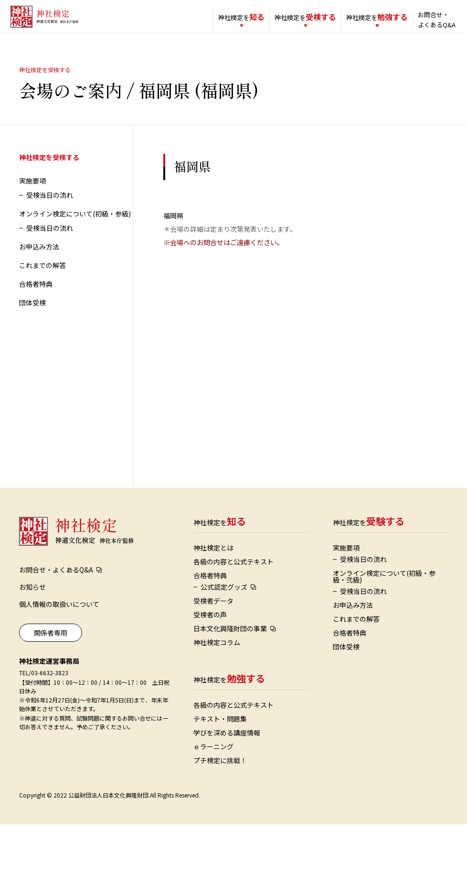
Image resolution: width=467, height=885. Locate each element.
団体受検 (32, 310)
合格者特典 (36, 292)
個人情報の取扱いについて (59, 612)
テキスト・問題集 (220, 726)
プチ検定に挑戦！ (220, 768)
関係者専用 (50, 641)
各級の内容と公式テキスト (233, 569)
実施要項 (32, 188)
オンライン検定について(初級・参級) (75, 221)
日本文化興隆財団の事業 (230, 636)
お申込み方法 (39, 254)
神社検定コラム (216, 650)
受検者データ (213, 608)
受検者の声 (210, 622)
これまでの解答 (42, 273)
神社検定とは (213, 555)
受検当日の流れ (49, 203)
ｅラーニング (213, 754)
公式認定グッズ (224, 595)
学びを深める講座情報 (226, 740)
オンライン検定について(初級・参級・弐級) (384, 584)
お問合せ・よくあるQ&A (424, 19)
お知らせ (32, 595)
